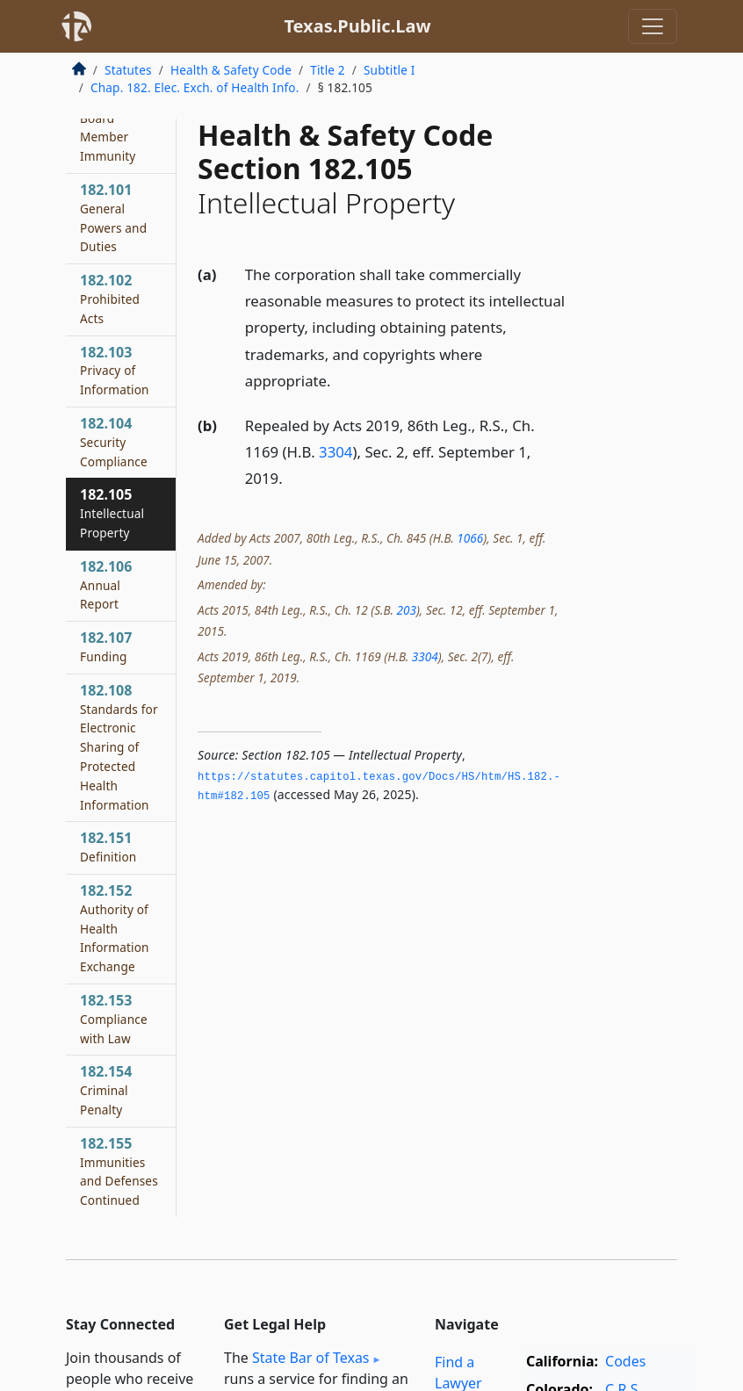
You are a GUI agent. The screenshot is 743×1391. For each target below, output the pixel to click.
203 (405, 610)
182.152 (114, 928)
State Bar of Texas (311, 1357)
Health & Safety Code (231, 69)
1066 (470, 538)
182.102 (110, 298)
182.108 (119, 747)
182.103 (114, 370)
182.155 (119, 1171)
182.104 (114, 442)
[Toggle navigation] (652, 26)
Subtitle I (389, 69)
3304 (335, 452)
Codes (625, 1361)
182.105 (112, 513)
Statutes (128, 69)
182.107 (106, 646)
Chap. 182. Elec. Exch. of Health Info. (194, 87)
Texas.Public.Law (357, 26)
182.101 (113, 217)
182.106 (106, 585)
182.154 (106, 1090)
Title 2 (327, 69)
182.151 (108, 846)
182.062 (107, 127)
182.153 (114, 1019)
